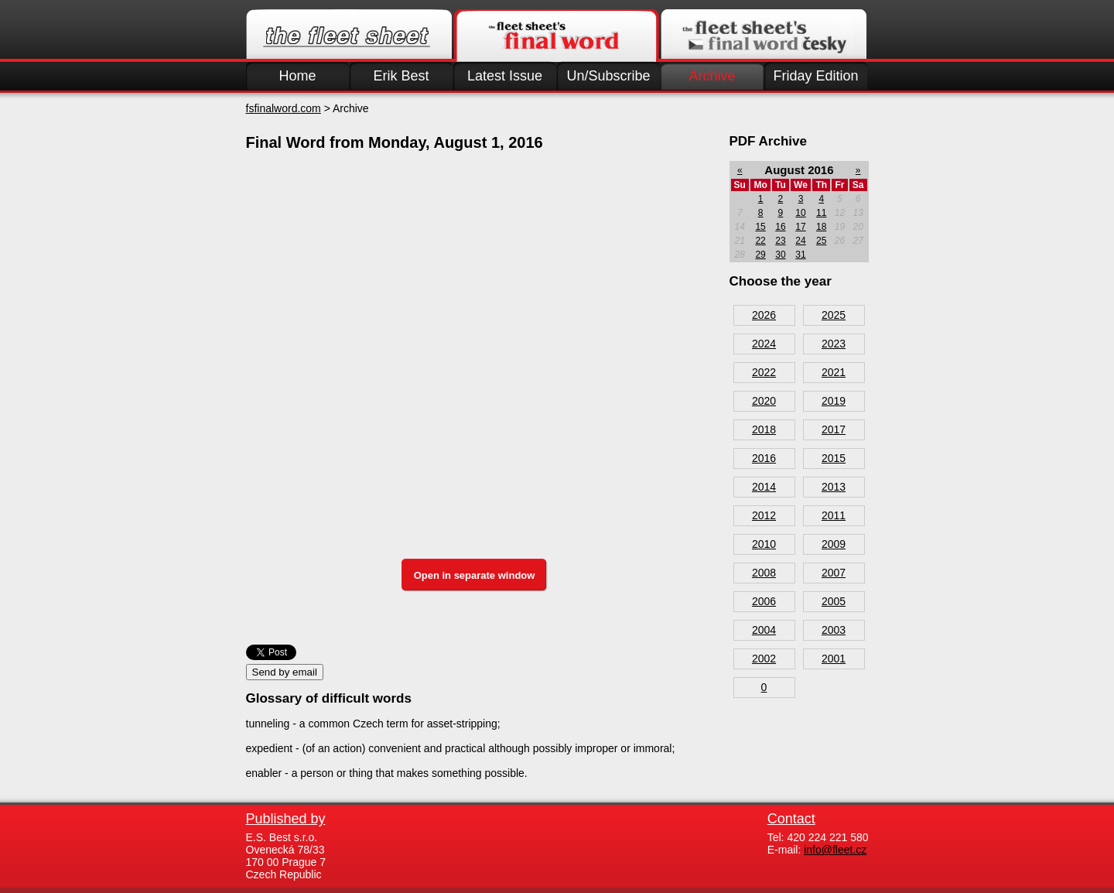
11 (821, 212)
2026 (764, 315)
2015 (834, 458)
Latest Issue (504, 76)
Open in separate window (474, 575)
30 (780, 254)
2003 (834, 630)
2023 (834, 343)
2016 (764, 458)
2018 (764, 429)
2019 (834, 401)
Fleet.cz (349, 35)
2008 (764, 572)
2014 (764, 487)
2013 (834, 487)
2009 (834, 544)
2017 (834, 429)
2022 (764, 372)
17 (800, 226)
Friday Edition (815, 76)
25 (821, 240)
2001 (834, 658)
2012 (764, 515)
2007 (834, 572)
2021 (834, 372)
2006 (764, 601)
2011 (834, 515)
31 (800, 254)
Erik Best (401, 76)
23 (780, 240)
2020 (764, 401)
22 (760, 240)
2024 (764, 343)
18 (821, 226)
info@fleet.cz (835, 849)
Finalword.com (556, 35)
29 (760, 254)
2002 (764, 658)
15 (760, 226)
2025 (834, 315)
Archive (712, 76)
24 (800, 240)
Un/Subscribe (608, 76)
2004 (764, 630)
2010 (764, 544)
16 (780, 226)
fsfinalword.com (283, 108)
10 (800, 212)
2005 (834, 601)
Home (297, 76)
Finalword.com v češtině (763, 35)
